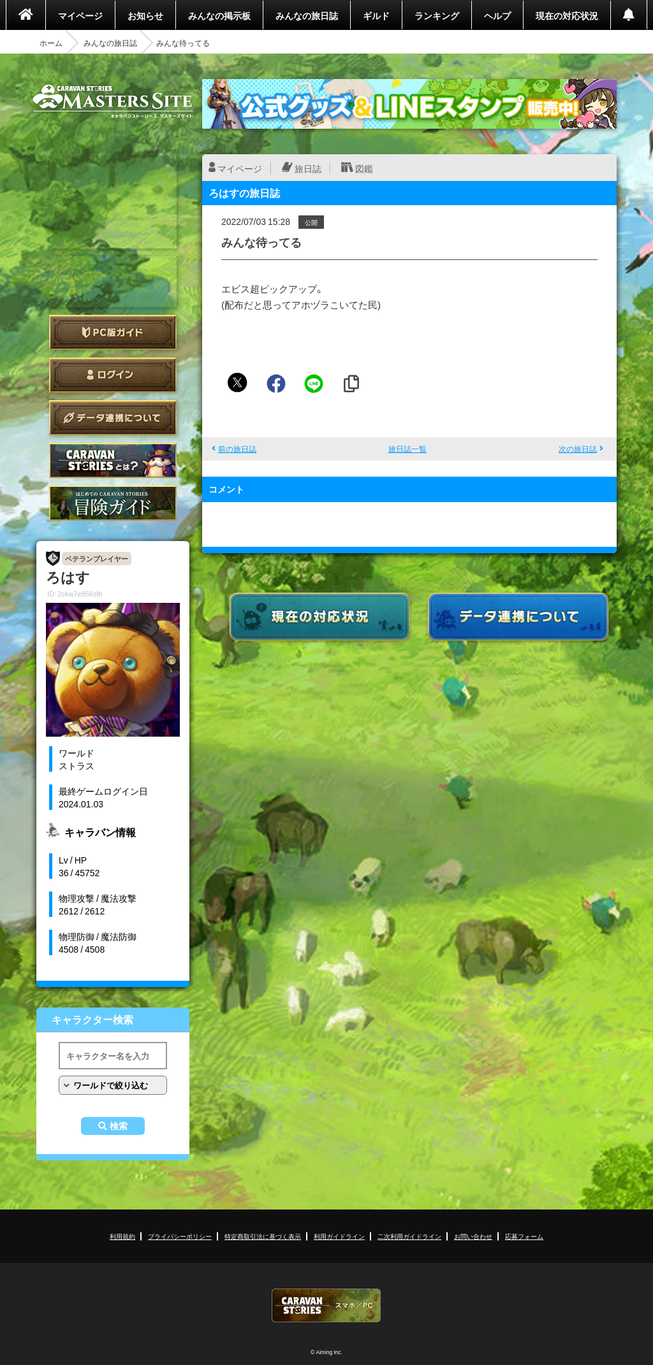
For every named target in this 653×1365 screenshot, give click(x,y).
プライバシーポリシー (180, 1236)
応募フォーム (524, 1236)
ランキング (437, 15)
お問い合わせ (473, 1236)
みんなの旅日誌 (306, 15)
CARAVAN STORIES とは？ (113, 460)
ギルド (376, 15)
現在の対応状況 (567, 15)
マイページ (80, 15)
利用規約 (122, 1236)
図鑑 (364, 168)
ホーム (51, 42)
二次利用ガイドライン (409, 1236)
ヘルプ (497, 15)
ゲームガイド (113, 503)
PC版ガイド (113, 332)
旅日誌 (308, 168)
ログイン (113, 375)
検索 (119, 1126)
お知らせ (145, 15)
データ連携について (113, 417)
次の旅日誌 (578, 448)
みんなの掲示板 (219, 15)
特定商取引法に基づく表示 (262, 1236)
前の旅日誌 (237, 448)
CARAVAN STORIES (326, 1305)
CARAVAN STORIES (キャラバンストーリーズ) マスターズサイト (113, 101)
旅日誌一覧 (407, 448)
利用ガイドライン (339, 1236)
